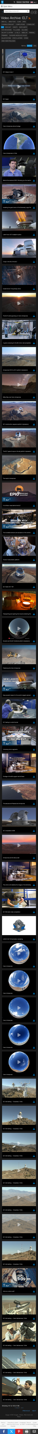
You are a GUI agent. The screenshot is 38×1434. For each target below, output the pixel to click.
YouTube (4, 1144)
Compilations (20, 24)
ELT (3, 27)
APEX (24, 21)
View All (4, 21)
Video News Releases (8, 41)
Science (19, 2)
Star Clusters (17, 38)
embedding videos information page (12, 1157)
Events (15, 27)
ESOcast (8, 27)
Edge (7, 1213)
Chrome (8, 1211)
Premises (4, 35)
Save (6, 1267)
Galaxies (24, 30)
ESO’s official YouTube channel (13, 1146)
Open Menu (6, 6)
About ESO (12, 21)
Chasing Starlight (8, 24)
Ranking (29, 45)
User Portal (26, 2)
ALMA (19, 21)
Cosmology (30, 24)
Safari (7, 1217)
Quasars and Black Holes (18, 35)
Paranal (32, 32)
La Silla (17, 32)
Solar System (6, 38)
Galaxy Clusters (7, 32)
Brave (7, 1209)
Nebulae (24, 32)
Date (35, 45)
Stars (26, 38)
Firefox (8, 1215)
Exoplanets (23, 27)
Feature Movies (7, 30)
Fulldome (16, 30)
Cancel (16, 1267)
